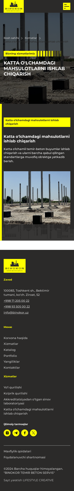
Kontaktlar (12, 367)
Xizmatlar (11, 344)
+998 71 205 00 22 (16, 301)
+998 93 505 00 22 (17, 306)
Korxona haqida (16, 338)
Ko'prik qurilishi (15, 393)
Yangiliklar (12, 361)
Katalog (10, 350)
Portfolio (10, 356)
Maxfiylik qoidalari (17, 451)
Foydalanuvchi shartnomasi (24, 457)
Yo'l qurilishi (13, 387)
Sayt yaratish (29, 480)
